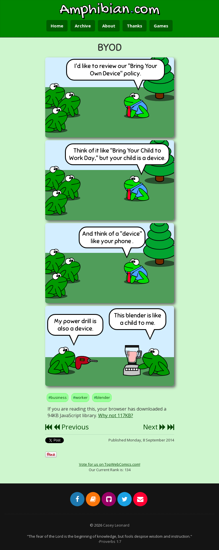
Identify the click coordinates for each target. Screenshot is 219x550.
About (108, 26)
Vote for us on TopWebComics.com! (109, 464)
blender (103, 397)
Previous (71, 426)
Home (57, 26)
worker (81, 397)
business (59, 397)
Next (154, 426)
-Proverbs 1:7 (109, 541)
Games (161, 26)
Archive (83, 26)
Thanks (134, 26)
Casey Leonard (116, 525)
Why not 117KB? (115, 415)
